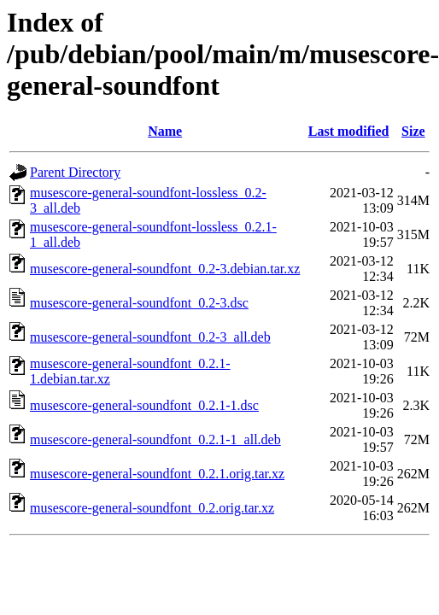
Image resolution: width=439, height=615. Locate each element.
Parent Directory (75, 172)
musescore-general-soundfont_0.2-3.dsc (139, 303)
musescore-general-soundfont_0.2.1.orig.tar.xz (157, 473)
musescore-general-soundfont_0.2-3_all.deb (150, 337)
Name (165, 131)
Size (413, 131)
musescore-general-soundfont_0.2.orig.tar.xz (152, 508)
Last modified (348, 131)
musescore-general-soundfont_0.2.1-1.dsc (144, 405)
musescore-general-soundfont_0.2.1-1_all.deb (155, 439)
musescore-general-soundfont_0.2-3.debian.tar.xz (165, 268)
